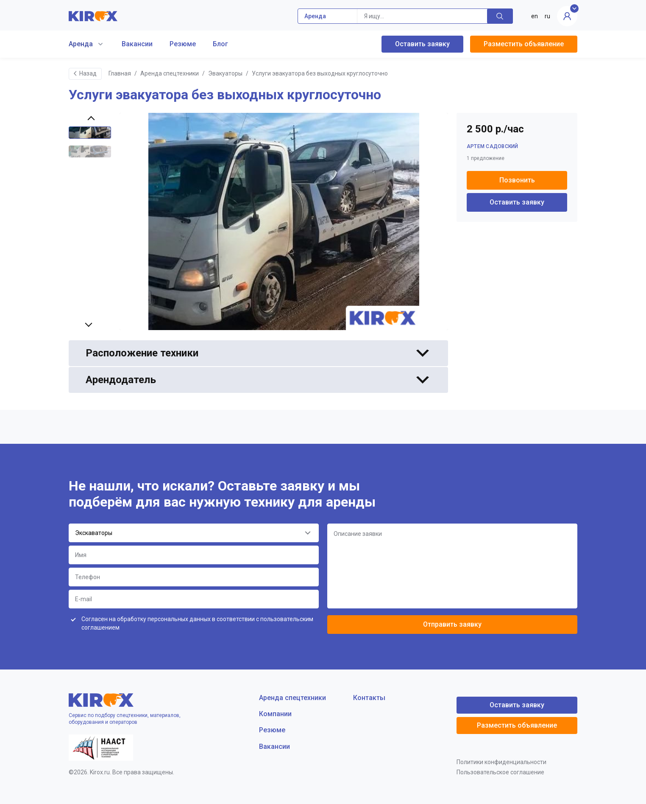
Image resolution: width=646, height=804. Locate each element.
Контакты (369, 698)
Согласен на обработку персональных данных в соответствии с (197, 623)
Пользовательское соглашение (500, 772)
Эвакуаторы (225, 73)
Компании (275, 714)
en (534, 16)
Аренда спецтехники (169, 73)
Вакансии (137, 44)
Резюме (183, 44)
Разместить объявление (524, 44)
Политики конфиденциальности (501, 762)
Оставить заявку (422, 44)
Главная (120, 73)
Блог (220, 44)
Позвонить (517, 180)
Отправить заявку (452, 624)
